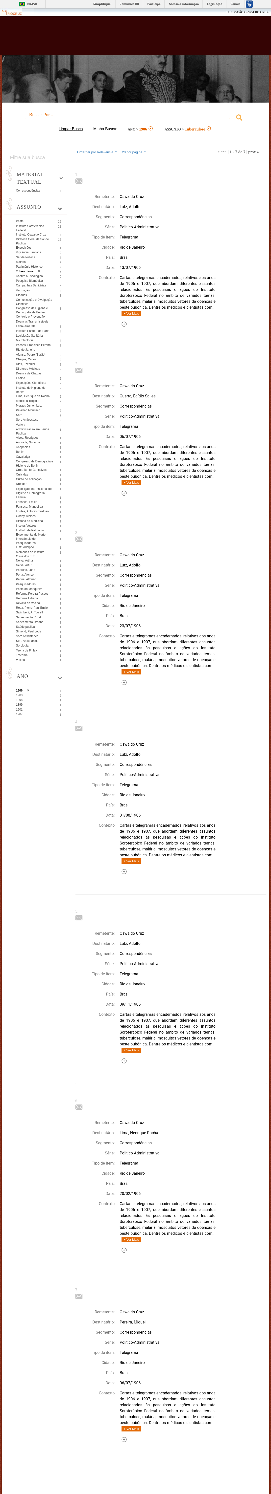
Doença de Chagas (29, 373)
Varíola (20, 424)
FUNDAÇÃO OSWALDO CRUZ (247, 12)
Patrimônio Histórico (29, 266)
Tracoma (22, 655)
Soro (19, 415)
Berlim (20, 452)
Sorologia (22, 645)
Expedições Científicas (31, 383)
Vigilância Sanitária (28, 252)
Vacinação (23, 290)
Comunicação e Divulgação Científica (34, 302)
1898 (19, 700)
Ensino (20, 378)
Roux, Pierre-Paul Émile (32, 607)
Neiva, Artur (24, 565)
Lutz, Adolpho (25, 547)
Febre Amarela (26, 326)
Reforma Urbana (27, 598)
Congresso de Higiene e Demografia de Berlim (32, 310)
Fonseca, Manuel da (29, 506)
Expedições (23, 247)
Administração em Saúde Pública (32, 431)
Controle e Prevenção (30, 316)
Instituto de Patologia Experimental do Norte (31, 532)
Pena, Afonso (25, 574)
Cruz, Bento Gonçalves (31, 470)
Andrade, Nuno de (28, 442)
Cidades (21, 295)
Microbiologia (25, 340)
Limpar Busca (71, 129)
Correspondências (28, 190)
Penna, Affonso (26, 579)
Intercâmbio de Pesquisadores (26, 541)
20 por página (134, 152)
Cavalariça (23, 456)
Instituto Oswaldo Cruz (31, 234)
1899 (19, 704)
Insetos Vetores (26, 525)
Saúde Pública (25, 257)
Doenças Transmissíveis (32, 321)
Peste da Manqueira (29, 589)
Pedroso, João (25, 570)
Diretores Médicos (28, 368)
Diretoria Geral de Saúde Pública (32, 241)
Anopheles (23, 447)
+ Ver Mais (131, 313)
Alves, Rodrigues (27, 437)
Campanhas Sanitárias (31, 285)
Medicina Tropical (27, 401)
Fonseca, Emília (26, 502)
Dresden (21, 484)
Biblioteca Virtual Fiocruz (120, 38)
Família (21, 497)
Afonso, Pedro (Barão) (31, 354)
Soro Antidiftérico (27, 636)
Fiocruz (14, 12)
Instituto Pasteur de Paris (32, 331)
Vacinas (21, 660)
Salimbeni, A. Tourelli (30, 612)
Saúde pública (25, 626)
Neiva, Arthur (24, 560)
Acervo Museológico (29, 276)
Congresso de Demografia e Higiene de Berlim (34, 463)
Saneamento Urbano (30, 622)
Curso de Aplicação (29, 479)
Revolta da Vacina (28, 603)
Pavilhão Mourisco (28, 410)
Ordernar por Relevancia (97, 152)
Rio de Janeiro (25, 349)
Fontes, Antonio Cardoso (32, 511)
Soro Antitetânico (27, 641)
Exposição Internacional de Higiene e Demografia (34, 491)
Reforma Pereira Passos (32, 593)
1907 (19, 714)
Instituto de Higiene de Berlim (31, 390)
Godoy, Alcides (26, 516)
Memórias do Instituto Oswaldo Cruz (30, 554)
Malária (21, 262)
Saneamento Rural (28, 617)
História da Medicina (29, 521)
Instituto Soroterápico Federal (30, 228)
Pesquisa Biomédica (29, 280)
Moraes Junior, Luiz (29, 405)
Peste (20, 221)
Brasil (32, 4)
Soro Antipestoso (27, 419)
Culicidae (22, 474)
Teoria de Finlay (26, 650)
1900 (19, 695)
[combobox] (136, 118)
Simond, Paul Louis (29, 631)
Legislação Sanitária (29, 335)
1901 (19, 709)
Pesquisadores (26, 584)
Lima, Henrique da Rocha (33, 396)
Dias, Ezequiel (25, 364)
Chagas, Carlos (26, 359)
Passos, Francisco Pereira (33, 345)
